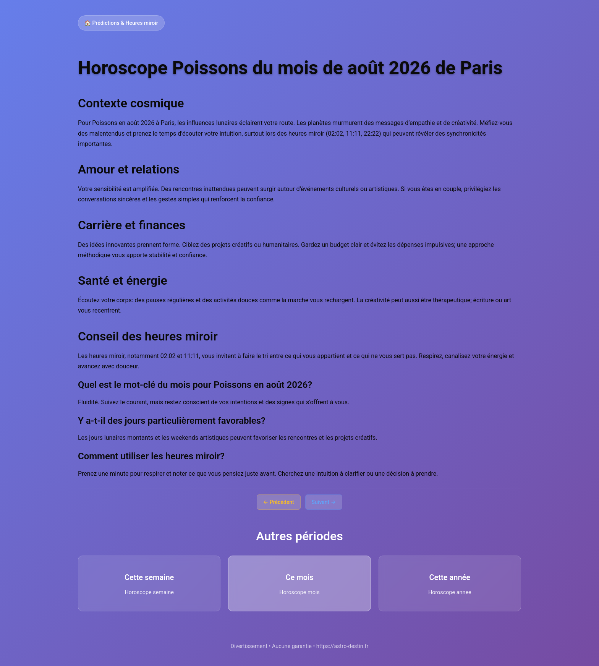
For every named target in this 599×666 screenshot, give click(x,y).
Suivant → (324, 502)
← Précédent (278, 502)
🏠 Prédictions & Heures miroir (121, 23)
